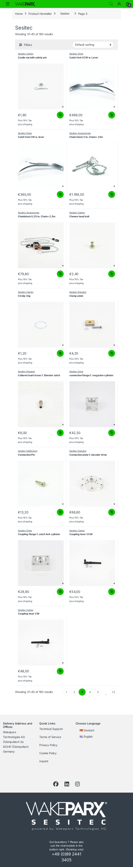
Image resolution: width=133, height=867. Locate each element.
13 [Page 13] (113, 692)
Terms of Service (50, 737)
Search (111, 4)
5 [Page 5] (98, 692)
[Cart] (128, 3)
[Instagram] (77, 784)
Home (19, 13)
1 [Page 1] (66, 692)
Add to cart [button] (60, 115)
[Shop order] (93, 44)
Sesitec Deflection (27, 451)
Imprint (43, 761)
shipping (27, 124)
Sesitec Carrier (25, 53)
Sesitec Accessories (80, 133)
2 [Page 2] (74, 692)
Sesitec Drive (76, 53)
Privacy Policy (48, 745)
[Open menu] (7, 4)
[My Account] (119, 3)
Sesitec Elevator (77, 292)
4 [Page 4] (90, 692)
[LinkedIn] (66, 784)
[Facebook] (55, 784)
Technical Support (51, 729)
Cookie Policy (48, 753)
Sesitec (65, 13)
